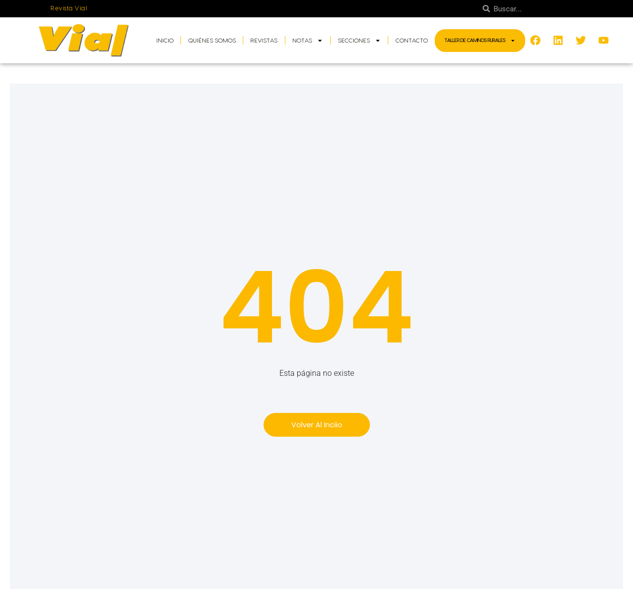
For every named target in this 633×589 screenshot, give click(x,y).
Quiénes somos (212, 41)
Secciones (359, 40)
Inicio (165, 41)
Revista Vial (69, 8)
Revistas (263, 41)
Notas (307, 40)
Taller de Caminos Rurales (480, 40)
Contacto (412, 41)
